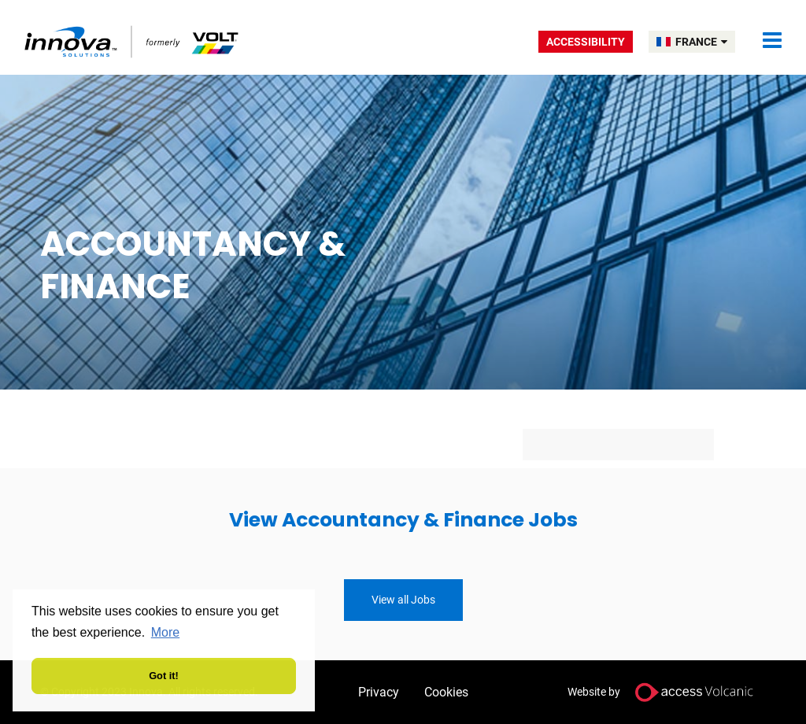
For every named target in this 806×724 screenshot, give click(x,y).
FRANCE (701, 41)
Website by (667, 692)
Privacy (378, 692)
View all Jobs (403, 599)
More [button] (165, 632)
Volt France (132, 41)
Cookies (446, 692)
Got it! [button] (164, 676)
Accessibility (585, 41)
